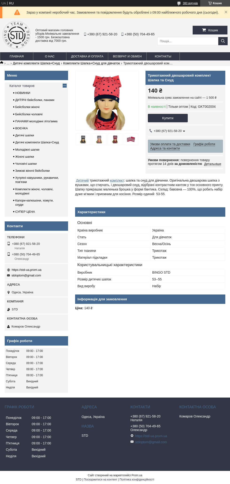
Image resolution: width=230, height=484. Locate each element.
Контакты (163, 56)
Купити (167, 118)
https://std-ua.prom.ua (26, 270)
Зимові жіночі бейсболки (32, 170)
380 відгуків (190, 3)
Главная (17, 56)
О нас (50, 56)
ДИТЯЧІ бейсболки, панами (34, 100)
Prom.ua (137, 475)
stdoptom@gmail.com (26, 275)
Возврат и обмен (127, 56)
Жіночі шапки (24, 156)
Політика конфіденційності (136, 479)
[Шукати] (223, 41)
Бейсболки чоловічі (28, 114)
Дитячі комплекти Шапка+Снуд (36, 63)
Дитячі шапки (24, 135)
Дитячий (82, 180)
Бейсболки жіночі (27, 107)
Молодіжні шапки (27, 149)
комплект (117, 180)
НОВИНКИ (22, 93)
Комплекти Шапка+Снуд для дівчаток (91, 63)
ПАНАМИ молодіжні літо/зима (36, 121)
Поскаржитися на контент (100, 479)
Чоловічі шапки (26, 163)
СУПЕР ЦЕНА (25, 211)
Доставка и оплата (87, 56)
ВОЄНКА (21, 128)
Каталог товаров (21, 86)
